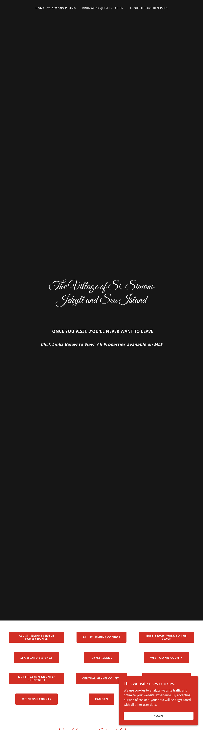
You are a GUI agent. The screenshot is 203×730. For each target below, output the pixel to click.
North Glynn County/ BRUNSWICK (36, 678)
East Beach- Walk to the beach (166, 637)
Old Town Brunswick (166, 678)
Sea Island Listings (36, 657)
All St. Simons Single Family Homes (36, 637)
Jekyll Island (101, 657)
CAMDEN (101, 699)
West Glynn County (166, 657)
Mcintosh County (36, 699)
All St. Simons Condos (101, 637)
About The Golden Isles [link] (149, 8)
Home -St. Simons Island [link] (55, 8)
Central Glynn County (101, 678)
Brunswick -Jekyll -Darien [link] (103, 8)
